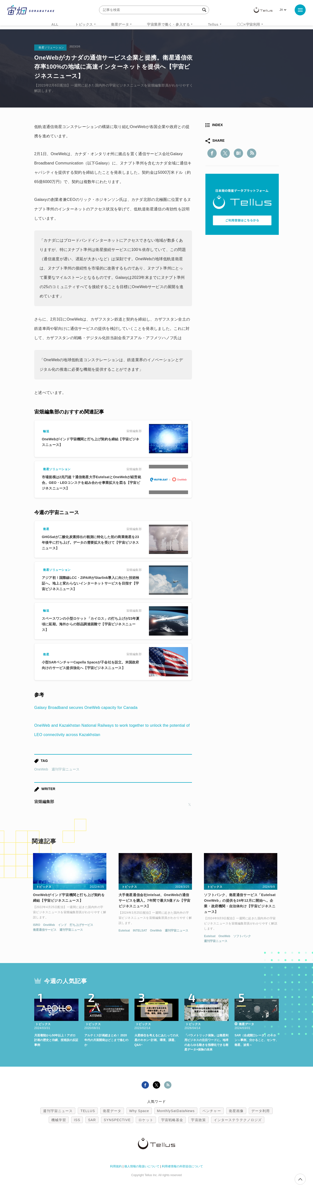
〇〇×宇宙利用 (248, 24)
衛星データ (120, 24)
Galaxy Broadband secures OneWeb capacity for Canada (85, 707)
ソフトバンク (242, 936)
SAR (92, 1120)
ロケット (145, 1120)
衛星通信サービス (44, 930)
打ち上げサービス (81, 925)
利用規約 (116, 1166)
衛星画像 (236, 1111)
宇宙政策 (198, 1120)
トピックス (84, 24)
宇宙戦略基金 (172, 1120)
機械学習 (58, 1120)
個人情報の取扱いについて (141, 1166)
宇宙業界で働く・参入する (168, 24)
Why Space (139, 1111)
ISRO (36, 925)
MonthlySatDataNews (176, 1111)
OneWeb (41, 769)
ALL (54, 24)
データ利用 (260, 1111)
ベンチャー (211, 1111)
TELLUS (87, 1111)
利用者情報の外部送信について (182, 1166)
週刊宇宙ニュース (65, 769)
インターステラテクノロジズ (238, 1120)
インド (62, 925)
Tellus (213, 24)
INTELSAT (140, 930)
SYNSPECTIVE (117, 1120)
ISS (77, 1120)
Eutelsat (124, 930)
